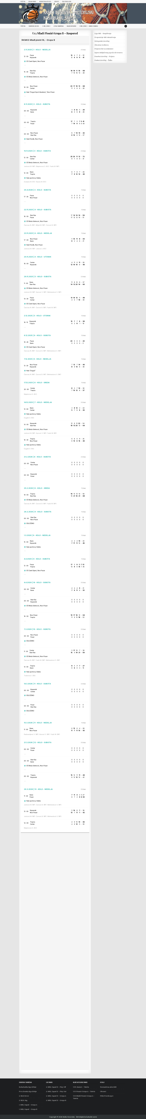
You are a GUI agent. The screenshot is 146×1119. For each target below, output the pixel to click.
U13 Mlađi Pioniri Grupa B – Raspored (55, 33)
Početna (22, 1)
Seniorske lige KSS (34, 26)
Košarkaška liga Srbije (27, 1087)
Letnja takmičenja (59, 26)
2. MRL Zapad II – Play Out (56, 1091)
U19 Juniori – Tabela (81, 1087)
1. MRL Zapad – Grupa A (28, 1105)
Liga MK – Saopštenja (103, 33)
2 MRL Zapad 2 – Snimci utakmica (88, 26)
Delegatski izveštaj (102, 41)
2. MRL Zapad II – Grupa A (56, 1096)
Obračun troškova (102, 45)
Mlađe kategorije (71, 26)
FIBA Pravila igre (66, 1)
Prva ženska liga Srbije (28, 1091)
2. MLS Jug (23, 1100)
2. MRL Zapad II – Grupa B (56, 1100)
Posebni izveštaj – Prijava (104, 56)
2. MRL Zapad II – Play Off (56, 1087)
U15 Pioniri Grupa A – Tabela (84, 1091)
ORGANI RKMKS (32, 1)
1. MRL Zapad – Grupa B (28, 1109)
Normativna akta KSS (45, 1)
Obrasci (56, 1)
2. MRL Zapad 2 (46, 26)
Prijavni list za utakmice (104, 49)
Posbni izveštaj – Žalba (103, 60)
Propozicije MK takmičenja (105, 37)
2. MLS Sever (24, 1096)
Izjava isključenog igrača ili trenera (108, 53)
